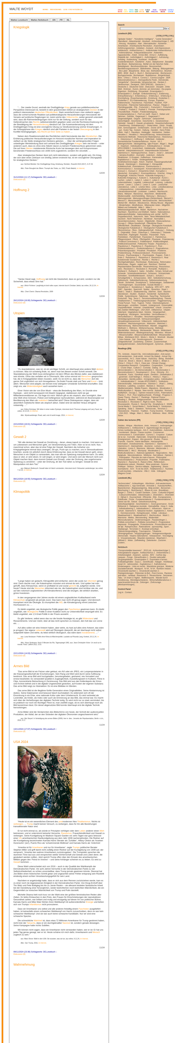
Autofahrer (139, 62)
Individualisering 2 (127, 508)
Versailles (138, 317)
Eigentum (122, 91)
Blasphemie (134, 71)
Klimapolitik (21, 337)
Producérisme (142, 460)
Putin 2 (121, 257)
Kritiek (154, 513)
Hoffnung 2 (21, 117)
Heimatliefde (153, 506)
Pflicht (135, 239)
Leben (82, 594)
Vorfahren (122, 323)
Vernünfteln (145, 314)
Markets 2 (151, 386)
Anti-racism (165, 354)
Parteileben (123, 237)
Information (123, 444)
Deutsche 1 (160, 84)
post (61, 585)
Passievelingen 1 (159, 520)
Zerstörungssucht (144, 339)
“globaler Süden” (125, 39)
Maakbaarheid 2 (141, 515)
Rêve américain (152, 464)
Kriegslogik (21, 27)
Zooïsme (162, 540)
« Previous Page (17, 1025)
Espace (135, 439)
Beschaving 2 (137, 490)
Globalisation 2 (166, 374)
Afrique (129, 425)
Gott (120, 128)
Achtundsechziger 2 (160, 41)
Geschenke (136, 121)
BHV (152, 555)
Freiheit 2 (133, 109)
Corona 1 (151, 435)
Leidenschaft (148, 182)
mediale (26, 801)
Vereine (147, 312)
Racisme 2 (122, 462)
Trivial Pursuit (124, 303)
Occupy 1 (133, 393)
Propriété (154, 460)
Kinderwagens (124, 566)
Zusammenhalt (160, 342)
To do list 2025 (142, 469)
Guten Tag (127, 130)
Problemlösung (124, 253)
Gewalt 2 (19, 282)
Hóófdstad (167, 562)
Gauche (130, 441)
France (165, 439)
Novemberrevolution (126, 221)
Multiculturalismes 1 (126, 453)
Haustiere (135, 132)
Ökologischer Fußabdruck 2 (130, 228)
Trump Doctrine (156, 411)
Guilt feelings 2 (135, 377)
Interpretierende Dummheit (156, 150)
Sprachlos (155, 289)
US (20, 601)
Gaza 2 (155, 114)
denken (99, 214)
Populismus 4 (150, 246)
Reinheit (162, 264)
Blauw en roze (151, 490)
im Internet (80, 95)
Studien (133, 294)
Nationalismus (164, 212)
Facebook (122, 374)
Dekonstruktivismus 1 (127, 80)
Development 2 (142, 372)
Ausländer (152, 59)
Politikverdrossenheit (127, 244)
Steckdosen (123, 294)
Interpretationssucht (134, 150)
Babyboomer (157, 62)
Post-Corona (157, 573)
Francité (121, 441)
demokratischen (53, 997)
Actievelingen (138, 483)
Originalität (125, 232)
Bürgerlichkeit (164, 75)
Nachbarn (122, 212)
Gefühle (130, 116)
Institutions (163, 381)
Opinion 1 (169, 455)
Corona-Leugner (157, 78)
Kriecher (161, 173)
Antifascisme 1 (124, 428)
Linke (20, 735)
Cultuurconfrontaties (128, 495)
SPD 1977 (159, 287)
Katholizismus (160, 564)
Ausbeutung (132, 59)
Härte (120, 132)
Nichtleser (148, 219)
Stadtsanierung (140, 291)
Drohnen (127, 89)
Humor (52, 945)
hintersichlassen (163, 134)
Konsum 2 (132, 171)
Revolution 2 (123, 402)
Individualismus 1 (138, 146)
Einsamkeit (143, 91)
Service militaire (142, 466)
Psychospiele (148, 255)
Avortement (124, 432)
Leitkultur (168, 182)
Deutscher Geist (137, 87)
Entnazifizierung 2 (125, 96)
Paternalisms (166, 393)
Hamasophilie (157, 441)
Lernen (121, 185)
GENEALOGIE (171, 11)
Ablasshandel (135, 41)
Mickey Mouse (157, 203)
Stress (165, 466)
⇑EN (165, 422)
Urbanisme (137, 471)
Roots (159, 402)
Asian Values (141, 358)
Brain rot (122, 361)
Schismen (152, 273)
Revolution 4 (136, 402)
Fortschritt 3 (168, 107)
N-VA (146, 569)
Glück (162, 125)
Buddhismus (151, 75)
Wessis (156, 330)
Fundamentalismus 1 (127, 114)
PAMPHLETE (154, 11)
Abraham (146, 41)
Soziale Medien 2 (154, 285)
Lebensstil (40, 393)
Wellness (133, 328)
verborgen (18, 587)
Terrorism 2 (162, 409)
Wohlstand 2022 (132, 337)
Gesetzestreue (162, 121)
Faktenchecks (124, 103)
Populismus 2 (124, 246)
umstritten (134, 305)
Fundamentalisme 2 (144, 499)
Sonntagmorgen (126, 285)
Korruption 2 (134, 173)
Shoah (121, 282)
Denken (93, 37)
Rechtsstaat (141, 262)
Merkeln (132, 203)
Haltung (145, 130)
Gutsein (137, 130)
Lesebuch (51, 104)
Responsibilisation (161, 399)
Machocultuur (155, 515)
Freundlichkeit (124, 112)
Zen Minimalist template (103, 1035)
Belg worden (153, 488)
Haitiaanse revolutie (138, 506)
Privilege (157, 395)
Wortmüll (161, 337)
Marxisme (141, 448)
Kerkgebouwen (143, 513)
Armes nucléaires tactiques (129, 430)
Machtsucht (162, 191)
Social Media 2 (138, 406)
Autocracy (152, 358)
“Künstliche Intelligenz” (144, 39)
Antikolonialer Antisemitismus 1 (159, 50)
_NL (68, 20)
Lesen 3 (146, 185)
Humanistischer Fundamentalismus (133, 141)
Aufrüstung (163, 57)
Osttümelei (122, 235)
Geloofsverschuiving (147, 502)
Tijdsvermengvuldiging (127, 531)
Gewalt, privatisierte (145, 123)
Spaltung (149, 287)
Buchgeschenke (125, 75)
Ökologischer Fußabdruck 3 (156, 228)
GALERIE (147, 11)
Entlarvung (164, 93)
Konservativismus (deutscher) (159, 169)
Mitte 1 (141, 207)
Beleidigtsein (123, 66)
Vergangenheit (159, 312)
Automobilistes (156, 430)
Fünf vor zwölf (144, 114)
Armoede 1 (151, 486)
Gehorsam (146, 119)
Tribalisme (156, 531)
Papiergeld (133, 235)
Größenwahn (143, 128)
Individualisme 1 (143, 508)
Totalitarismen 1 (125, 301)
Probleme (162, 251)
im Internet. (76, 1006)
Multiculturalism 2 (125, 390)
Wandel (153, 326)
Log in (120, 592)
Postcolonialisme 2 (126, 460)
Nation (153, 212)
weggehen (162, 326)
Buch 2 (141, 73)
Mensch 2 (122, 200)
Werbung (134, 330)
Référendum (159, 462)
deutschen (40, 39)
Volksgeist (161, 471)
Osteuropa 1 (143, 232)
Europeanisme (164, 497)
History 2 (156, 377)
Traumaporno (145, 531)
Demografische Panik (147, 80)
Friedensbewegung (148, 112)
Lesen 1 (129, 185)
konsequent (139, 169)
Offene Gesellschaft (136, 223)
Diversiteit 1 (158, 495)
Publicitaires (164, 460)
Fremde (151, 109)
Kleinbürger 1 (131, 164)
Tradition (144, 411)
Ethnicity (160, 372)
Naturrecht (138, 216)
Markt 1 (166, 515)
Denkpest (135, 84)
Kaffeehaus (146, 157)
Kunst (93, 226)
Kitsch (142, 162)
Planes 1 (122, 395)
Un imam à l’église (132, 578)
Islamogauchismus (139, 153)
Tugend (140, 303)
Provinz (121, 255)
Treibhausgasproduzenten (144, 301)
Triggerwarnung (164, 301)
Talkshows (143, 296)
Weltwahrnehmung (22, 832)
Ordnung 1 (159, 230)
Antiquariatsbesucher (143, 53)
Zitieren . (169, 344)
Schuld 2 (159, 276)
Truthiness (169, 411)
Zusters (121, 542)
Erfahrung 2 (166, 96)
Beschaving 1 (124, 490)
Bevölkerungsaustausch (128, 68)
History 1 (147, 377)
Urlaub (158, 307)
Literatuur (163, 513)
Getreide (121, 123)
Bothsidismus (157, 71)
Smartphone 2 (159, 404)
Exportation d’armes (158, 559)
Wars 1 (140, 413)
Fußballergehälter (125, 562)
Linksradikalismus (143, 189)
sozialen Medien (87, 844)
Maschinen (149, 194)
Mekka (131, 517)
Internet (121, 150)
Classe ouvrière (144, 432)
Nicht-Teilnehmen (134, 219)
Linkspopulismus (126, 189)
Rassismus (66, 596)
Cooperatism (157, 365)
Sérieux (130, 466)
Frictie (131, 499)
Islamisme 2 (150, 444)
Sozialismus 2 (138, 287)
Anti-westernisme (163, 483)
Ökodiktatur (136, 225)
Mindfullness (137, 205)
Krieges (38, 56)
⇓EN (159, 36)
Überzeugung (86, 56)
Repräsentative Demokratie (130, 266)
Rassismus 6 (157, 257)
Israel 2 (160, 153)
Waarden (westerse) (146, 538)
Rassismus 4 (144, 257)
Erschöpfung (22, 794)
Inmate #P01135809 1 (147, 381)
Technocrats (150, 409)
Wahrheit (38, 684)
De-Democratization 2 (144, 370)
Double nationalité (157, 557)
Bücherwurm (166, 73)
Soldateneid (168, 282)
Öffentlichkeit (51, 39)
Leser (153, 185)
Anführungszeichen (126, 48)
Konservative (77, 938)
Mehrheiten (48, 990)
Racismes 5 (134, 462)
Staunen (167, 291)
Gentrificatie (148, 562)
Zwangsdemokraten (126, 344)
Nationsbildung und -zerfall (148, 214)
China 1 (127, 78)
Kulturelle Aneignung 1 (155, 175)
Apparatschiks (124, 55)
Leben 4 (155, 180)
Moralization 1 (166, 388)
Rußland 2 (122, 271)
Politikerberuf (146, 241)
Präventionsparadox (126, 251)
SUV (132, 469)
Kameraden (157, 157)
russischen (61, 745)
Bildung (156, 68)
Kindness (122, 386)
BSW (17, 881)
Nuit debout (158, 455)
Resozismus (164, 266)
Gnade (169, 125)
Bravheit (168, 71)
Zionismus (158, 339)
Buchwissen (138, 75)
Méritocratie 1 (162, 448)
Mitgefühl (166, 205)
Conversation (139, 435)
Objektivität (150, 221)
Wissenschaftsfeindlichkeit (145, 335)
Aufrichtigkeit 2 (151, 57)
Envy (153, 372)
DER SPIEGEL (147, 84)
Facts (130, 374)
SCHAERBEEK (162, 11)
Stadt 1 (121, 291)
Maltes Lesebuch (19, 20)
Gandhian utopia (142, 374)
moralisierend (88, 396)
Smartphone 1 (142, 282)
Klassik (121, 164)
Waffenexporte (147, 578)
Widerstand (88, 382)
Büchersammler (152, 73)
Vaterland (122, 312)
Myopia (138, 390)
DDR (61, 914)
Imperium (125, 146)
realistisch (43, 245)
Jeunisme (148, 446)
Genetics (154, 374)
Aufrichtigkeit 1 (136, 57)
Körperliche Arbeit (146, 171)
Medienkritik (161, 194)
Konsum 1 (122, 171)
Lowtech (152, 191)
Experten (160, 100)
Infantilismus (35, 668)
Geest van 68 (124, 502)
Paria (162, 235)
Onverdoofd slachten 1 (128, 571)
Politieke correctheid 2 (147, 522)
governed (123, 377)
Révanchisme (156, 575)
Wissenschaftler (126, 335)
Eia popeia (166, 89)
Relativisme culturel (126, 464)
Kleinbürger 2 (145, 164)
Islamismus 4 (123, 153)
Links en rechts (138, 566)
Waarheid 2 (162, 538)
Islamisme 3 (162, 444)
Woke (130, 540)
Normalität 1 (159, 219)
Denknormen (123, 84)
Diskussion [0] (19, 107)
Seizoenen (167, 575)
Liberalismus (123, 187)
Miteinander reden (152, 205)
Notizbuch (122, 547)
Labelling (131, 386)
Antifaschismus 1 (137, 50)
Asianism (137, 555)
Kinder (135, 159)
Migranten (169, 203)
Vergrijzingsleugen (142, 533)
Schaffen (150, 271)
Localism (141, 386)
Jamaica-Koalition (127, 155)
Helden (167, 132)
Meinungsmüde (124, 198)
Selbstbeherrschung (162, 278)
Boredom (169, 358)
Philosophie (161, 457)
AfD (61, 365)
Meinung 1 (150, 196)
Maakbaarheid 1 (125, 515)
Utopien (19, 158)
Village (132, 413)
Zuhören (148, 342)
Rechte (21, 839)
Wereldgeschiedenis (139, 580)
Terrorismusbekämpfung (152, 298)
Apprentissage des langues (158, 428)
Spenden (128, 289)
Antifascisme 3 (138, 428)
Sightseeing (156, 466)
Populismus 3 (137, 246)
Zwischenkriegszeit (145, 344)
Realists (132, 399)
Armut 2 (152, 55)
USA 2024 (20, 505)
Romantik (153, 269)
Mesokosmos (143, 203)
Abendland (122, 41)
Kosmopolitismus (148, 173)
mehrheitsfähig (138, 196)
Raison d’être (146, 462)
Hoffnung (40, 124)
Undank (143, 305)
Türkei (148, 303)
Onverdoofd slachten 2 (149, 571)
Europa (151, 100)
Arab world (138, 356)
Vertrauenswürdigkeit (151, 319)
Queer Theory (124, 397)
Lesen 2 (137, 185)
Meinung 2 (161, 196)
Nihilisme (148, 455)
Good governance (159, 504)
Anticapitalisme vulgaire (128, 553)
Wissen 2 (169, 332)
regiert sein (142, 264)
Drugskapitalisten (125, 559)
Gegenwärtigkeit (125, 119)
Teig (130, 298)
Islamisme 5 (130, 511)
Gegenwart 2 (154, 116)
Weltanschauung (146, 328)
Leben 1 (129, 180)
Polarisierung (168, 239)
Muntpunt (139, 569)
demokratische (30, 983)
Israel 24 (121, 564)
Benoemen (165, 488)
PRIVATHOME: (56, 9)
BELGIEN (126, 11)
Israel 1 (152, 153)
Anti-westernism (125, 356)
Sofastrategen (155, 282)
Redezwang (153, 262)
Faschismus (74, 372)
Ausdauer (143, 59)
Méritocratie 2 (124, 450)
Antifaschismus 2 (147, 553)
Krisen (91, 742)
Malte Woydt (76, 1035)
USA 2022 (123, 413)
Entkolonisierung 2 (149, 93)
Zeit (133, 339)
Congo (130, 557)
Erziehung (152, 98)
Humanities (123, 379)
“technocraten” (124, 483)
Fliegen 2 (165, 105)
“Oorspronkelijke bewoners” (130, 550)
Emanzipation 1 (156, 91)
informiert (92, 344)
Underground (154, 305)
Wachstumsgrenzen (136, 323)
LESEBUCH (141, 11)
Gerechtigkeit (124, 121)
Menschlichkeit (165, 200)
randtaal (131, 575)
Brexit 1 (131, 361)
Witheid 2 (122, 540)
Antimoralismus (125, 53)
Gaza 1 (138, 562)
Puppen (159, 255)
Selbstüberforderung (138, 280)
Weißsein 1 (123, 328)
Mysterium (151, 210)
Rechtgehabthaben (126, 262)
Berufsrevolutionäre (139, 66)
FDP (165, 103)
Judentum (150, 155)
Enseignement (124, 439)
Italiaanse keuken (145, 511)
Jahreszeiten (132, 564)
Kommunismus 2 (125, 169)
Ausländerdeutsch (126, 62)
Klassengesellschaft (163, 162)
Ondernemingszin (142, 520)
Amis (146, 425)
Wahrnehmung (24, 728)
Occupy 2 (122, 223)
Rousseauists (124, 404)
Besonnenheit (155, 66)
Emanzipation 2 (125, 93)
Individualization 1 (128, 381)
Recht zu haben (47, 754)
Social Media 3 (153, 406)
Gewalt (16, 625)
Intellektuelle (149, 148)
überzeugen (123, 305)
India (171, 506)
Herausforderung (41, 51)
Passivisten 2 (148, 237)
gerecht (72, 349)
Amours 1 (154, 425)
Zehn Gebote (125, 339)
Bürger (52, 820)
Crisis (154, 492)
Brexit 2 (139, 361)
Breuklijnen (163, 490)
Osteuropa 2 (156, 232)
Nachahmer (163, 210)
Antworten (158, 53)
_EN (53, 20)
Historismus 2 (127, 139)
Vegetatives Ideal (135, 312)
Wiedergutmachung (144, 332)
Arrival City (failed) (152, 356)
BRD (120, 73)
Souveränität (140, 285)
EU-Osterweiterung (138, 100)
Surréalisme (123, 469)
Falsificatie (122, 499)
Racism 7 (136, 397)
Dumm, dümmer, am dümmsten (146, 89)
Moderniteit (153, 517)
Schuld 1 (150, 276)
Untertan (137, 307)
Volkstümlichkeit (160, 321)
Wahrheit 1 (162, 323)
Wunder (170, 337)
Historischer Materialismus (148, 137)
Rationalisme (144, 527)
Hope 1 (165, 377)
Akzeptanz (131, 43)
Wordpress (55, 1035)
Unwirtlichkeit (148, 307)
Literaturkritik (157, 189)
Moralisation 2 (154, 450)
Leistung (159, 182)
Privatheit (141, 251)
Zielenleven (151, 540)
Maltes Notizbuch (39, 20)
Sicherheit (129, 282)
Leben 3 (146, 180)
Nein (147, 216)
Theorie (167, 298)
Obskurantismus (163, 221)
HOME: (45, 9)
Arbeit (134, 55)
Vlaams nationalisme (139, 536)
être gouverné (146, 439)
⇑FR (171, 480)
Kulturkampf (155, 178)
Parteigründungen (125, 573)
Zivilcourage (155, 582)
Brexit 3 (148, 361)
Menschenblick (134, 200)
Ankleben (140, 48)
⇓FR (165, 36)
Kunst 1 (165, 178)
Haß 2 (127, 132)
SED (150, 278)
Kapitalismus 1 (124, 159)
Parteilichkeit (135, 237)
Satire (141, 271)
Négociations (161, 453)
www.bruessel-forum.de (128, 582)
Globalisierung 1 (138, 125)
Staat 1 (165, 289)
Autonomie (168, 430)
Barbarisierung (135, 64)
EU (167, 372)
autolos (145, 555)
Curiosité (131, 437)
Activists (126, 354)
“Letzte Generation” (163, 39)
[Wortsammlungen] (126, 584)
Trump (30, 587)
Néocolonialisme (135, 455)
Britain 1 (156, 361)
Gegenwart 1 (141, 116)
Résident (140, 464)
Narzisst (66, 686)
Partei (38, 962)
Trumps (76, 611)
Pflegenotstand (124, 239)
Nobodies (159, 390)
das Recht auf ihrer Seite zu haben (53, 59)
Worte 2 (152, 337)
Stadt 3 (129, 291)
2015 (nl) (147, 550)
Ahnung (122, 43)
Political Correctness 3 (129, 241)
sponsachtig (157, 527)
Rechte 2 (155, 260)
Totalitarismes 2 (156, 469)
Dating (155, 368)
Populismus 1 (162, 244)
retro (120, 269)
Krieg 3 (169, 173)
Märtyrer (128, 194)
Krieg (67, 34)
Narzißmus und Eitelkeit (138, 212)
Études (157, 439)
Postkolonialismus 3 (145, 248)
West (164, 413)
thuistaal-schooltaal (150, 529)
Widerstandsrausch (126, 332)
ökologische (32, 375)
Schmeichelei (164, 273)
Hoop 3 (164, 506)
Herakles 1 (122, 134)
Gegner (137, 119)
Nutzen (140, 221)
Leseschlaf (162, 185)
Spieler (146, 289)
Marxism (160, 386)
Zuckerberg (138, 342)
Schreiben (122, 276)
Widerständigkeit (35, 231)
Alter (140, 43)
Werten (29, 75)
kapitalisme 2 (160, 511)
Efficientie (147, 497)
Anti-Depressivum (162, 48)
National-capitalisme (145, 453)
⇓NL (171, 36)
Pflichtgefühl (145, 239)
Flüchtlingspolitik (125, 107)
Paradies (144, 235)
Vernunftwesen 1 (159, 314)
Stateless (140, 409)
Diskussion (150, 87)
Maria (120, 194)
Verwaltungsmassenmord (129, 321)
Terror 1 (136, 298)
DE (44, 104)
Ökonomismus (124, 230)
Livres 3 (131, 448)
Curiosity (147, 368)
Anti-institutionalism (150, 354)
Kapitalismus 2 (146, 564)
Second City (146, 404)
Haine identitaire (142, 441)
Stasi (159, 291)
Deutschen (67, 893)
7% (119, 354)
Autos (148, 62)
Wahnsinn (151, 323)
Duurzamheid (135, 497)
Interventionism (139, 384)
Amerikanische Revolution (141, 46)
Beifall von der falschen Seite (156, 64)
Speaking (122, 409)
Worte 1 (144, 337)
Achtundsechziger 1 (161, 550)
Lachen (121, 180)
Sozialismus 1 (124, 287)
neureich (121, 219)
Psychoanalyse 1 (133, 255)
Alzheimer (162, 43)
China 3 (129, 363)
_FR (61, 20)
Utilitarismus (156, 310)
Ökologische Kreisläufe (162, 225)
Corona (16, 745)
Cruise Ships (126, 368)
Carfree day (161, 555)
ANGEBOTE (120, 11)
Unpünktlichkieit (125, 307)
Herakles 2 (133, 134)
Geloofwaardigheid (126, 504)
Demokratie (88, 818)
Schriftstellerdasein (136, 276)
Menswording (141, 517)
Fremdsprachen (163, 109)
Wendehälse (123, 330)
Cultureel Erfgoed (165, 492)
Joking (170, 384)
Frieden (135, 112)
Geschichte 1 (148, 121)
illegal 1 (163, 144)
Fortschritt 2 (156, 107)
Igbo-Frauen (153, 144)
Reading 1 (122, 399)
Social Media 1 (124, 406)
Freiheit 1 (123, 109)
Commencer (158, 432)
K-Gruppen (134, 157)
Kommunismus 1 (153, 166)
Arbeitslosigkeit (124, 555)
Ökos (134, 230)
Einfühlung (132, 91)
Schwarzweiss (140, 278)
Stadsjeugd (123, 529)
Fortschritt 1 (144, 107)
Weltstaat (159, 328)
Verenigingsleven (125, 533)
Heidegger (145, 132)
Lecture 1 (158, 446)
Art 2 (132, 358)
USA (100, 740)
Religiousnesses (144, 399)
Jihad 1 (162, 384)
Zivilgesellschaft (125, 342)
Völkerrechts (72, 44)
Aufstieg (121, 59)
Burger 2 (121, 492)
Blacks (133, 432)
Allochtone (138, 425)
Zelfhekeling (139, 540)
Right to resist (149, 402)
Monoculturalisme (125, 520)
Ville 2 (146, 471)
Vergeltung (122, 314)
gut (120, 130)
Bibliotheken (145, 68)
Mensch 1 (168, 198)
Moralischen (91, 63)
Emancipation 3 (141, 559)
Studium (141, 294)
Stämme (152, 291)
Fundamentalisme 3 (163, 499)
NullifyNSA (122, 393)
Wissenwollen (165, 335)
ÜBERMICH (131, 11)
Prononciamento (159, 253)
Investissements (136, 444)
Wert (102, 594)
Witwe (120, 337)
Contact (128, 592)
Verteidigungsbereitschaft (129, 319)
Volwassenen (155, 536)
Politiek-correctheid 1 (127, 522)
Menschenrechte (150, 200)
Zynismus (159, 344)
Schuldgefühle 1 (125, 278)
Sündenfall (151, 294)
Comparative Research (128, 365)
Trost (133, 303)
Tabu (120, 578)
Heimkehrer (157, 132)
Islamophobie (137, 446)
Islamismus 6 (123, 446)
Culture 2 (137, 368)
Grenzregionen (129, 128)
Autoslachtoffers (165, 486)
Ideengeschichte (125, 144)
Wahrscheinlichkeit (140, 326)
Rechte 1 (146, 260)
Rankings (145, 397)
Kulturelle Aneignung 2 (128, 178)
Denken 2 (162, 82)
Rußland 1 (163, 269)
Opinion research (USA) (149, 393)
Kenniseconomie (128, 513)
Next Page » (34, 1025)
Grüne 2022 (168, 128)
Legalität (137, 182)
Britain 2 (165, 361)
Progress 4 (167, 395)
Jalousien (169, 153)
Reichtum (153, 264)
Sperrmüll (137, 289)
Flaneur (156, 105)
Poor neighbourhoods (142, 395)
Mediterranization (125, 388)
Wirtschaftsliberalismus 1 (160, 580)
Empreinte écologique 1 (157, 437)
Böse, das (145, 71)
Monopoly (142, 450)
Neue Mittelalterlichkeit (160, 216)
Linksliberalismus (165, 187)
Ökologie (146, 225)
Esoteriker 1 (164, 98)
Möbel (143, 210)
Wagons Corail (124, 473)
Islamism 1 (152, 384)
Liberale (45, 735)
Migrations (153, 388)
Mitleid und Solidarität (127, 207)
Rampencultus (131, 527)
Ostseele (167, 232)
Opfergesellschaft (146, 230)
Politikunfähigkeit (160, 241)
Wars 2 (148, 413)
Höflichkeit (149, 139)
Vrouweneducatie (128, 538)
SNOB (169, 404)
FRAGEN (136, 11)
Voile (153, 471)
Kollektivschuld (124, 166)
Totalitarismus (83, 585)
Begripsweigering (139, 488)
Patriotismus (160, 237)
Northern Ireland (163, 569)
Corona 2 (144, 78)
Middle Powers (141, 388)
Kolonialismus (138, 166)
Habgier (158, 562)
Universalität (167, 305)
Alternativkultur (149, 43)
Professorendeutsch (141, 253)
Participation (124, 457)
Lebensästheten (125, 182)
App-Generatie (138, 486)
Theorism (135, 411)
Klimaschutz (19, 363)
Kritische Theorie (136, 175)
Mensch (96, 695)
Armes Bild (21, 429)
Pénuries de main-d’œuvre (143, 457)
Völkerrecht (147, 321)
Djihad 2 (124, 497)
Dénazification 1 (141, 557)
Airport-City (136, 354)
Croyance (160, 435)
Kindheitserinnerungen (128, 162)
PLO (129, 395)
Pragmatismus (162, 248)
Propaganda (133, 524)
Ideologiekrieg (140, 144)
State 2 (131, 409)
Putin (44, 919)
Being (161, 358)
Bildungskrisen (167, 68)
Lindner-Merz (144, 187)
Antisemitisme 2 (163, 553)
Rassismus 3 (142, 575)
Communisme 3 (125, 435)
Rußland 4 (133, 271)
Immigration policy (152, 379)
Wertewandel (145, 330)
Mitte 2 (149, 207)
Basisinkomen (124, 488)
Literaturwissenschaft (127, 191)
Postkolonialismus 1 (126, 248)
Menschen (86, 221)
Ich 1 (160, 141)
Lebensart (165, 180)
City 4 (137, 363)
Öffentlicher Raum (154, 223)
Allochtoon (149, 483)
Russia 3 (135, 404)
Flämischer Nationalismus (140, 105)
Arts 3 (145, 430)
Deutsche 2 (123, 87)
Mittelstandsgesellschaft (128, 210)
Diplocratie (141, 437)
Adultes (121, 425)
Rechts (36, 49)
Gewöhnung (124, 125)
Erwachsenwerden (139, 98)
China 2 (121, 363)
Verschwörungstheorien (154, 317)
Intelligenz (161, 148)
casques (121, 557)
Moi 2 (134, 450)
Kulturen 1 (143, 178)
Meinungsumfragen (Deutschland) (147, 198)
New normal (148, 390)
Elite (155, 497)
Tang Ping (154, 296)
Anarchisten (159, 46)
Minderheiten (124, 205)
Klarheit (149, 162)
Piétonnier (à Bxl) (142, 573)
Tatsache (31, 686)
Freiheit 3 (143, 109)
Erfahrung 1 (154, 96)
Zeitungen (144, 582)
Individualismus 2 (154, 146)
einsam (95, 823)
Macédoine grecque (155, 566)
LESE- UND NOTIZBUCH (72, 9)
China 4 (135, 78)
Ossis (134, 232)
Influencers (157, 508)
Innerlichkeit (137, 148)
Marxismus (138, 194)
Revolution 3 (141, 269)
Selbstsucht (123, 280)
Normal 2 (169, 390)
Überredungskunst (161, 303)
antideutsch (123, 50)
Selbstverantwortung (158, 280)
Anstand (149, 48)
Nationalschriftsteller (127, 214)
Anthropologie (166, 425)
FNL (136, 107)
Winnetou (159, 332)
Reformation (165, 262)
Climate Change (159, 363)
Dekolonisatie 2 (145, 495)
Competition (145, 365)
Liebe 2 (134, 187)
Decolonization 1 (163, 370)
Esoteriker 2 (123, 100)
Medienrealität (124, 196)
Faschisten (84, 672)
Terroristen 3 (134, 529)
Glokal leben (152, 125)
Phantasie (156, 239)
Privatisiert (151, 251)
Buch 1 (133, 73)
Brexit (72, 966)
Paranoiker (154, 235)
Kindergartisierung (147, 159)
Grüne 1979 (156, 128)
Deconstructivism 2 (126, 372)
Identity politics (135, 379)
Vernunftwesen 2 (125, 317)
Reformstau (123, 264)
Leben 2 (138, 180)
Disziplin (160, 87)
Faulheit (158, 103)
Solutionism (166, 406)
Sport (166, 527)
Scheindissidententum (136, 273)
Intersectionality (125, 384)
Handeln (154, 130)
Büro (120, 78)
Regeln (133, 264)
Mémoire (151, 448)
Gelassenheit (158, 119)
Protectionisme (146, 524)
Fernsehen (122, 105)
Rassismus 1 (131, 257)
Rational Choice (158, 397)
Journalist (140, 155)
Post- (160, 246)
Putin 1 (167, 255)
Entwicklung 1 (141, 96)
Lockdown (142, 191)
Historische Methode (127, 137)
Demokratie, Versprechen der (143, 82)
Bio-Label (123, 71)
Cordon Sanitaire (142, 492)
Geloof (134, 502)
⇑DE (159, 351)
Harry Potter (165, 130)
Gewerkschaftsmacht (164, 123)
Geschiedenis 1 (142, 504)
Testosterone (123, 411)
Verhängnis (134, 314)
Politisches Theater (146, 244)
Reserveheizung (150, 266)
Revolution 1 (129, 269)
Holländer (160, 139)
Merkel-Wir (122, 203)
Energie (89, 665)
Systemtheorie (131, 296)
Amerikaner (37, 611)
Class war (145, 363)
